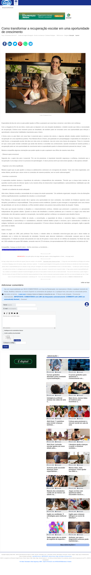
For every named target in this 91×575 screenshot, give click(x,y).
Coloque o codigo (9, 342)
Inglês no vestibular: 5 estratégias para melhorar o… (56, 516)
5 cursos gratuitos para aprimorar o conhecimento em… (77, 376)
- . (56, 556)
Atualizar (18, 340)
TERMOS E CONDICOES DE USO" (75, 276)
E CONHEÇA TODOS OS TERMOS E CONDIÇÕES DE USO (36, 294)
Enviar (6, 346)
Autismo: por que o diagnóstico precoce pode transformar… (79, 539)
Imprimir (77, 35)
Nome (7, 305)
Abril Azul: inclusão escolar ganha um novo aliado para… (56, 446)
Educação (71, 35)
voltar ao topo (85, 282)
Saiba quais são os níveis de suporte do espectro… (56, 538)
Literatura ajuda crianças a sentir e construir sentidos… (78, 446)
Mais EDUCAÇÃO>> (67, 545)
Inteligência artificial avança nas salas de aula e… (56, 399)
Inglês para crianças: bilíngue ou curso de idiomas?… (77, 516)
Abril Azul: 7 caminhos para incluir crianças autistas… (55, 423)
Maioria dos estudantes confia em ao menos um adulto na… (56, 492)
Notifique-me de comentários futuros (13, 330)
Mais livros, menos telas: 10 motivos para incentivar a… (78, 399)
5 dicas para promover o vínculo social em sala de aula (78, 423)
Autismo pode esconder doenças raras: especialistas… (56, 469)
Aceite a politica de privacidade (12, 333)
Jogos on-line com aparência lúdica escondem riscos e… (77, 492)
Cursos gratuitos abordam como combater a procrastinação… (56, 376)
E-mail (9, 308)
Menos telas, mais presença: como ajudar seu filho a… (77, 469)
